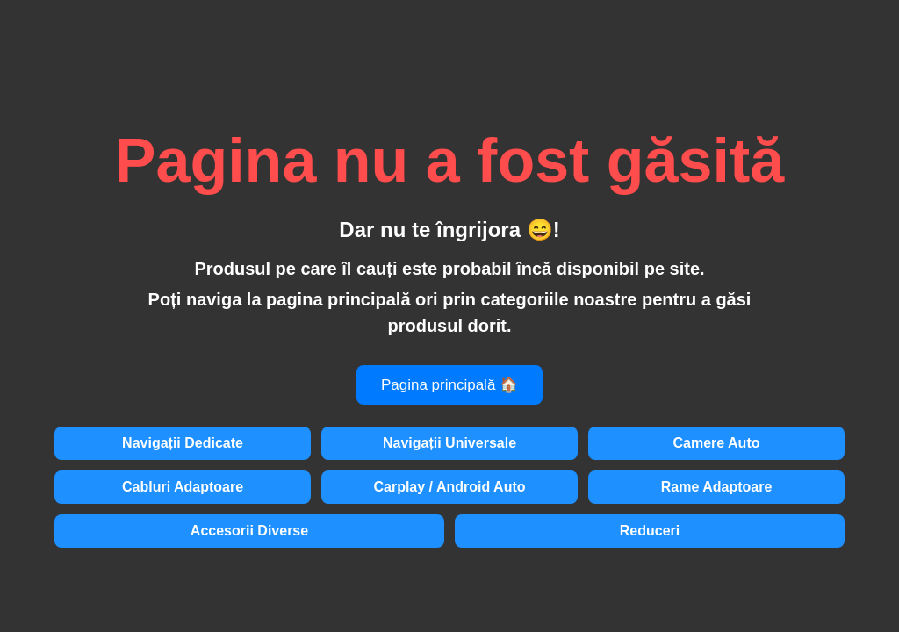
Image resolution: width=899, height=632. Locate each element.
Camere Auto (716, 442)
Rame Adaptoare (717, 486)
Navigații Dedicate (182, 442)
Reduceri (650, 530)
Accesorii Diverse (249, 530)
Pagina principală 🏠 (449, 385)
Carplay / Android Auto (449, 486)
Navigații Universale (449, 442)
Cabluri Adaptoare (182, 486)
